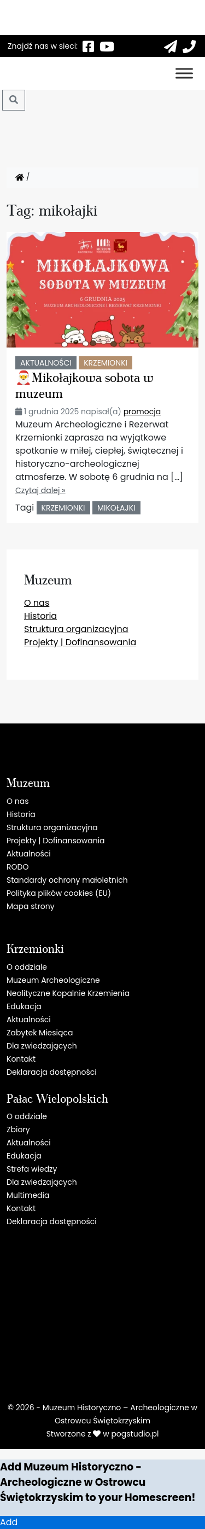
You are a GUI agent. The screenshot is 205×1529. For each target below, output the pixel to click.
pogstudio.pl (135, 1433)
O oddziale (27, 967)
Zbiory (18, 1129)
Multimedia (28, 1195)
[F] (88, 46)
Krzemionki (105, 362)
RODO (17, 866)
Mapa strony (31, 906)
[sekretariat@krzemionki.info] (170, 46)
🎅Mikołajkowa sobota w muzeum (84, 385)
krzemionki (63, 507)
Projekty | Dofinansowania (80, 642)
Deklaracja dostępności (52, 1072)
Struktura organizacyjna (76, 629)
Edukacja (24, 1006)
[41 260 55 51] (189, 46)
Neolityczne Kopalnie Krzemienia (68, 993)
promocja (142, 411)
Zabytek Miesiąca (40, 1032)
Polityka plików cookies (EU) (59, 893)
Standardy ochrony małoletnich (67, 879)
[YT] (106, 46)
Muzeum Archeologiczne (53, 980)
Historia (40, 616)
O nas (36, 602)
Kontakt (21, 1058)
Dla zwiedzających (42, 1045)
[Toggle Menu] (184, 73)
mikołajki (116, 507)
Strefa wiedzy (32, 1168)
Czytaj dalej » (40, 490)
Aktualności (46, 362)
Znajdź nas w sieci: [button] (43, 45)
